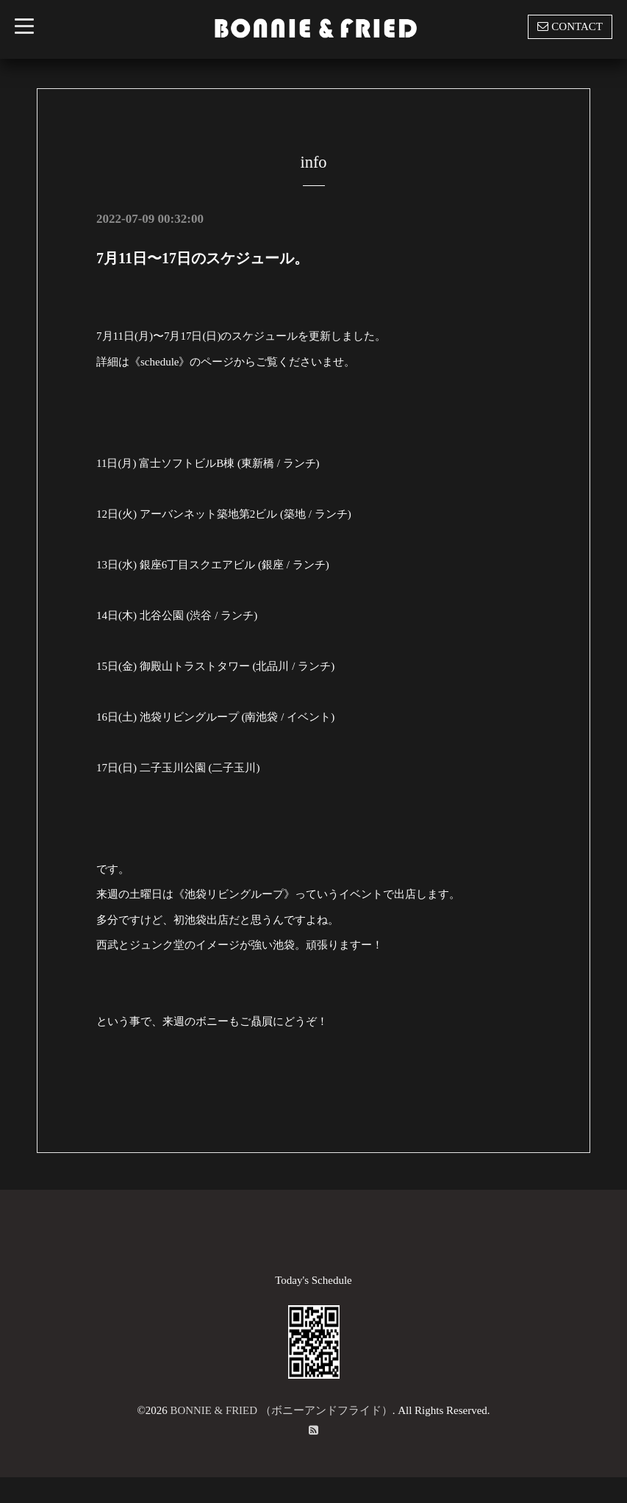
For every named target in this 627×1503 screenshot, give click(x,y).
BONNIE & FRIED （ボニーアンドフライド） (281, 1410)
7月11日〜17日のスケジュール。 (202, 258)
